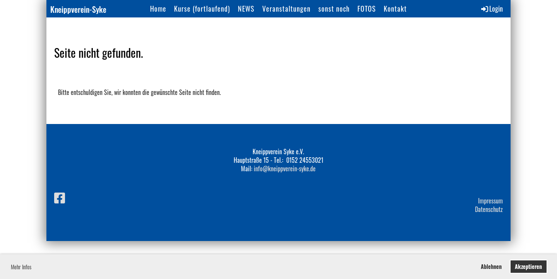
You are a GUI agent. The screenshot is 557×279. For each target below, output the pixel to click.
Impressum (490, 200)
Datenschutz (489, 209)
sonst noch (334, 8)
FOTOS (366, 8)
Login (491, 9)
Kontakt (395, 8)
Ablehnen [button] (491, 266)
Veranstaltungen (286, 8)
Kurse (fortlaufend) (202, 8)
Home (158, 8)
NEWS (246, 8)
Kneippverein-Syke (78, 9)
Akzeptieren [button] (528, 266)
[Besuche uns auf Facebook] (59, 197)
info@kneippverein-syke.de (285, 168)
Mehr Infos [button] (21, 267)
